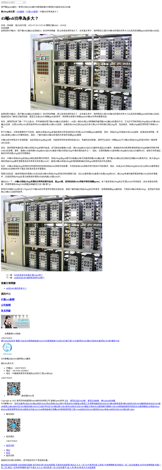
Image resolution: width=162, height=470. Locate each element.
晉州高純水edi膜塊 (135, 406)
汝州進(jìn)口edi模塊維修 (39, 409)
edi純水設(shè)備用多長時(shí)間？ (29, 278)
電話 (8, 450)
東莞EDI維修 (93, 401)
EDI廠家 (20, 12)
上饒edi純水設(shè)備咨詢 (19, 406)
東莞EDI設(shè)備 (78, 401)
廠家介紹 (115, 341)
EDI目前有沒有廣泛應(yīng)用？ (28, 275)
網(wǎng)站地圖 (108, 401)
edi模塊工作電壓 (86, 403)
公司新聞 (6, 305)
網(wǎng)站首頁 (8, 341)
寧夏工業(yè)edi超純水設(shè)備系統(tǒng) (85, 409)
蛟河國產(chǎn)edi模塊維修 (115, 406)
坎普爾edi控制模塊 (58, 409)
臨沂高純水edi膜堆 (94, 406)
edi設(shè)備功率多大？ (16, 288)
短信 (8, 453)
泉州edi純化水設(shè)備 (76, 406)
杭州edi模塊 (23, 409)
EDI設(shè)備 (62, 341)
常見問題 (6, 310)
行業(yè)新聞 (32, 12)
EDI (66, 401)
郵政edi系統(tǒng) (151, 406)
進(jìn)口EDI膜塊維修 (46, 341)
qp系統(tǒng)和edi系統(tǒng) (47, 403)
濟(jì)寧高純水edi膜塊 (69, 403)
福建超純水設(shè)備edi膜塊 (106, 403)
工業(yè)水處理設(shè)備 (78, 341)
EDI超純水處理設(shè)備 (100, 341)
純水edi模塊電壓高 (9, 409)
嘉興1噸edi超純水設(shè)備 (130, 403)
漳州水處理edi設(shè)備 (24, 403)
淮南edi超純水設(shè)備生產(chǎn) (119, 409)
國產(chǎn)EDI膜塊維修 (26, 341)
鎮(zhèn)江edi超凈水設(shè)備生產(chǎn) (48, 406)
